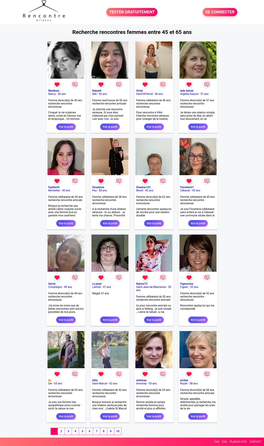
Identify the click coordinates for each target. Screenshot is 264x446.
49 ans (68, 287)
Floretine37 (187, 187)
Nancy (52, 94)
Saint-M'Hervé (144, 94)
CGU (224, 441)
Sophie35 (53, 187)
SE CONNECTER (220, 12)
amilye (184, 380)
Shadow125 (143, 187)
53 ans (153, 383)
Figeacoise (186, 283)
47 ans (107, 287)
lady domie (186, 90)
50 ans (62, 94)
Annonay (141, 383)
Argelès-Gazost (189, 94)
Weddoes (53, 90)
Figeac (184, 287)
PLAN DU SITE (238, 441)
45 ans (66, 190)
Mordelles (54, 190)
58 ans (103, 190)
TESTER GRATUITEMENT (132, 12)
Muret (139, 190)
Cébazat (185, 190)
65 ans (58, 383)
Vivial (139, 90)
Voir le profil (66, 126)
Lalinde (96, 287)
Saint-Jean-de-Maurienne (151, 287)
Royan (184, 383)
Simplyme (98, 187)
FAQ (216, 441)
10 (117, 431)
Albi (94, 94)
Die (50, 383)
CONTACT (255, 441)
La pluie (97, 283)
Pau (94, 190)
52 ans (194, 287)
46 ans (159, 94)
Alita (95, 380)
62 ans (149, 190)
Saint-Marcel (99, 383)
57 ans (205, 94)
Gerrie (51, 283)
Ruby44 (96, 90)
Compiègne (55, 287)
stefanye (141, 380)
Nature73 (141, 283)
